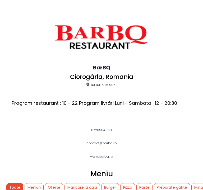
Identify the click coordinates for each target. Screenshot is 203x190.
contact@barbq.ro (101, 143)
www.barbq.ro (101, 156)
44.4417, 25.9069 (101, 85)
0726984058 (101, 130)
